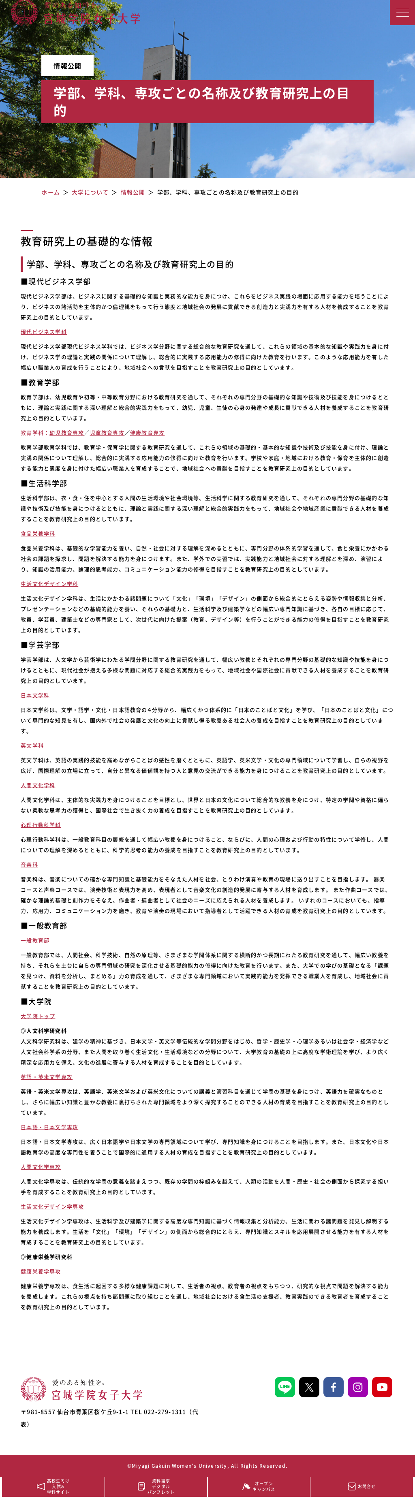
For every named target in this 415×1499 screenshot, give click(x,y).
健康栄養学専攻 (41, 1271)
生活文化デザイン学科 (49, 583)
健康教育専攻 (147, 432)
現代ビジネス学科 (44, 331)
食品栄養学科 (38, 533)
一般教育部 (35, 940)
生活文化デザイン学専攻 (52, 1206)
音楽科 (29, 864)
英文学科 (32, 745)
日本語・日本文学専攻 (49, 1127)
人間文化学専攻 (41, 1166)
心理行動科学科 (41, 825)
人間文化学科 (38, 785)
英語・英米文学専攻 (47, 1076)
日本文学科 (35, 695)
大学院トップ (38, 1016)
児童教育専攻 (107, 432)
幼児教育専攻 (66, 432)
